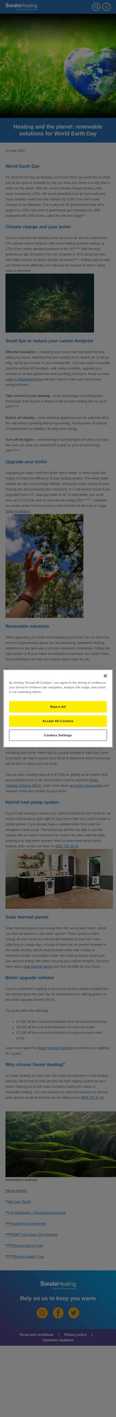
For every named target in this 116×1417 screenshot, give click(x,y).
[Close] (105, 676)
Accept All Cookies (58, 720)
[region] (58, 708)
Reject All (58, 706)
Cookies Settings (58, 735)
